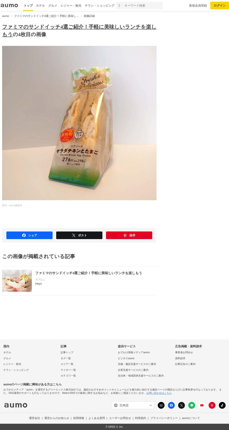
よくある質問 (96, 418)
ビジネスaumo (126, 358)
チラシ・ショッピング (99, 5)
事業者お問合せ (184, 352)
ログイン (220, 5)
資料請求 (180, 358)
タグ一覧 (66, 358)
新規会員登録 (198, 5)
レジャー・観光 (71, 5)
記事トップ (67, 352)
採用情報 (78, 418)
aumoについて (191, 418)
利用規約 (140, 418)
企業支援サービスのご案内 (133, 369)
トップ (28, 5)
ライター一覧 (68, 369)
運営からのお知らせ (56, 418)
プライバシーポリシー (164, 418)
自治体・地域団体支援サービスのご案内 (141, 375)
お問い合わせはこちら (159, 393)
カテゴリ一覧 (68, 375)
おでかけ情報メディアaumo (134, 352)
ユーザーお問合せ (120, 418)
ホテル (40, 5)
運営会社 (34, 418)
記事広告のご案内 (185, 364)
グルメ (52, 5)
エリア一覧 (67, 364)
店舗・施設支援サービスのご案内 (137, 364)
